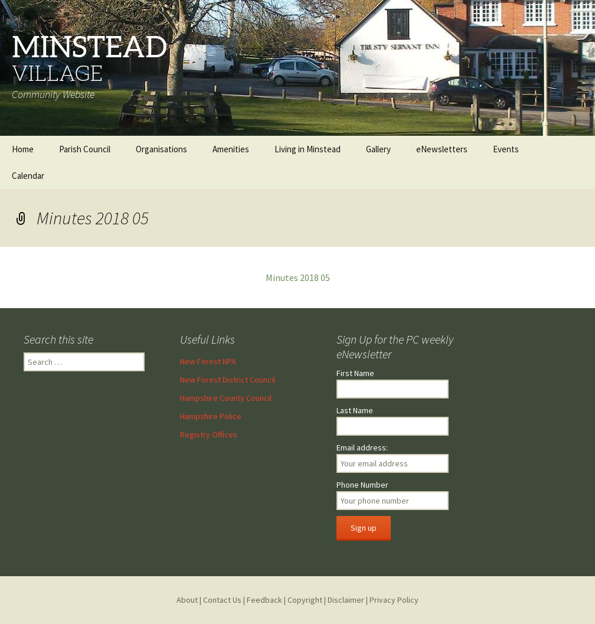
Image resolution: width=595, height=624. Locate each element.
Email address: (362, 447)
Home (23, 149)
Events (506, 149)
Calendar (28, 175)
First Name (355, 373)
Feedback (264, 599)
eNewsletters (442, 149)
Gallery (378, 149)
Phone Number (362, 484)
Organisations (161, 149)
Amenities (230, 149)
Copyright (304, 599)
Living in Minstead (307, 149)
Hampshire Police (210, 416)
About (187, 599)
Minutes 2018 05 (298, 277)
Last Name (354, 410)
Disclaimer (346, 599)
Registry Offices (208, 434)
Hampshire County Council (226, 398)
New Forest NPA (208, 361)
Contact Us (222, 599)
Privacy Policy (394, 599)
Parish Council (84, 149)
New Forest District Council (227, 379)
